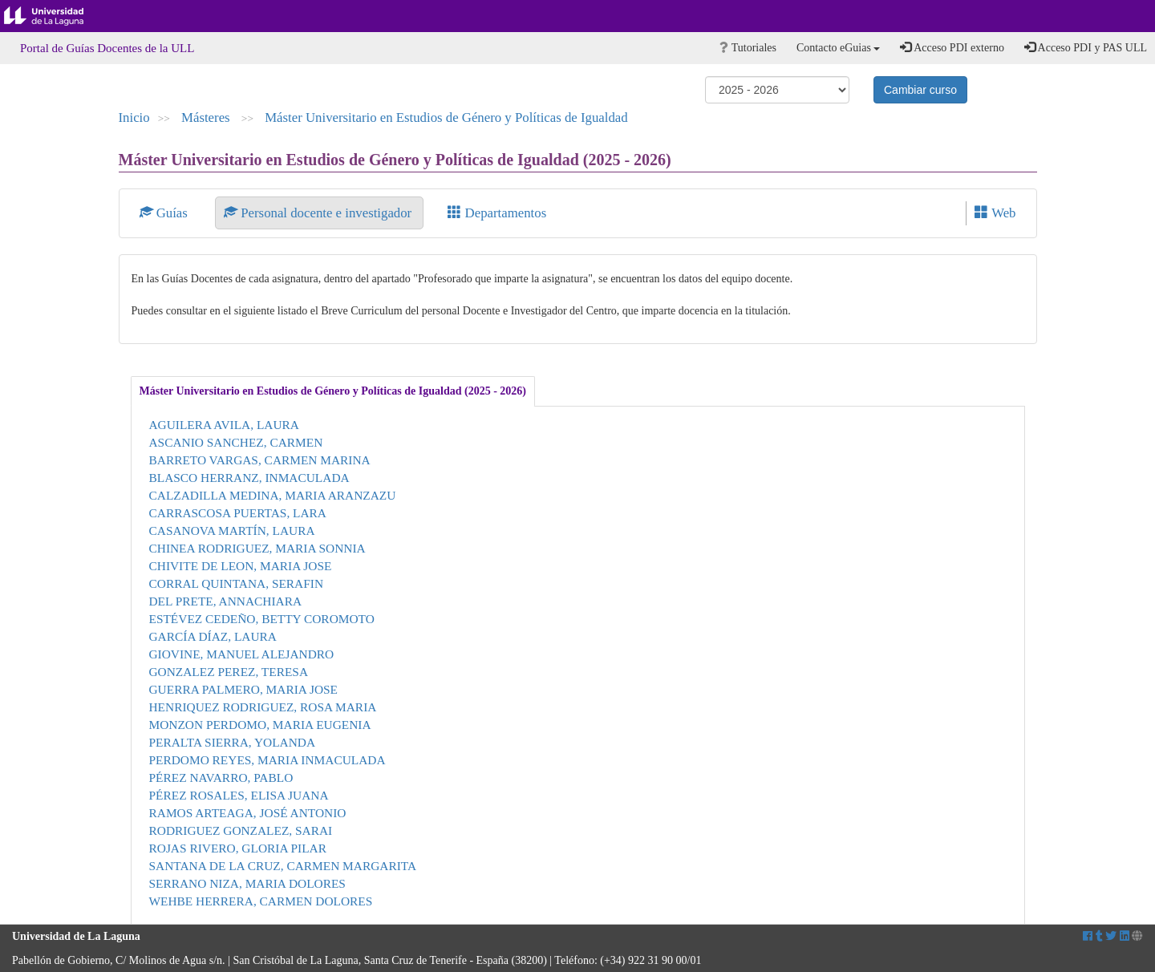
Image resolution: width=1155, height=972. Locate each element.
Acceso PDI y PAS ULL (1085, 47)
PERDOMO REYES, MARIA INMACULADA (267, 760)
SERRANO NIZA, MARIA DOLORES (247, 883)
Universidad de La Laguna (56, 16)
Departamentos (497, 213)
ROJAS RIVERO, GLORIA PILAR (237, 848)
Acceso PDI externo (951, 47)
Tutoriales (747, 48)
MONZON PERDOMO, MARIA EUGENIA (260, 724)
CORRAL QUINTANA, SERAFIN (236, 583)
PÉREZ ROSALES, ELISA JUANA (239, 795)
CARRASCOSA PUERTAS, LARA (238, 513)
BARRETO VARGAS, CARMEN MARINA (260, 460)
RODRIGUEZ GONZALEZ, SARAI (241, 830)
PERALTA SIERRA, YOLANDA (232, 742)
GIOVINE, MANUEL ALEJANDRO (241, 654)
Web (995, 213)
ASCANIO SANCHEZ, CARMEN (236, 442)
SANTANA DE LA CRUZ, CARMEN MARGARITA (283, 866)
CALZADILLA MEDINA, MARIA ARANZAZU (272, 495)
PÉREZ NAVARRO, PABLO (221, 777)
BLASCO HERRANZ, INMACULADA (249, 477)
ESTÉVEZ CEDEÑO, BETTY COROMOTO (262, 619)
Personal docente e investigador (319, 213)
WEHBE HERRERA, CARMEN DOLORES (261, 901)
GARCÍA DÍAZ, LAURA (213, 636)
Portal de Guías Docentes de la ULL (107, 48)
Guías (166, 213)
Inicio (134, 117)
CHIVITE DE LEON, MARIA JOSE (240, 566)
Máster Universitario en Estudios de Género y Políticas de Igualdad (446, 117)
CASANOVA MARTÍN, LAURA (232, 530)
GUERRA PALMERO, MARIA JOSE (243, 689)
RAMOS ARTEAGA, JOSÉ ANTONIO (247, 813)
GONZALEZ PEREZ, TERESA (229, 671)
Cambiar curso (920, 89)
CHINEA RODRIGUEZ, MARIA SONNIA (257, 548)
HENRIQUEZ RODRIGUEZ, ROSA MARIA (263, 707)
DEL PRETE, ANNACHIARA (225, 601)
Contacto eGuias (838, 48)
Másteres (207, 117)
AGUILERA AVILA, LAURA (224, 424)
